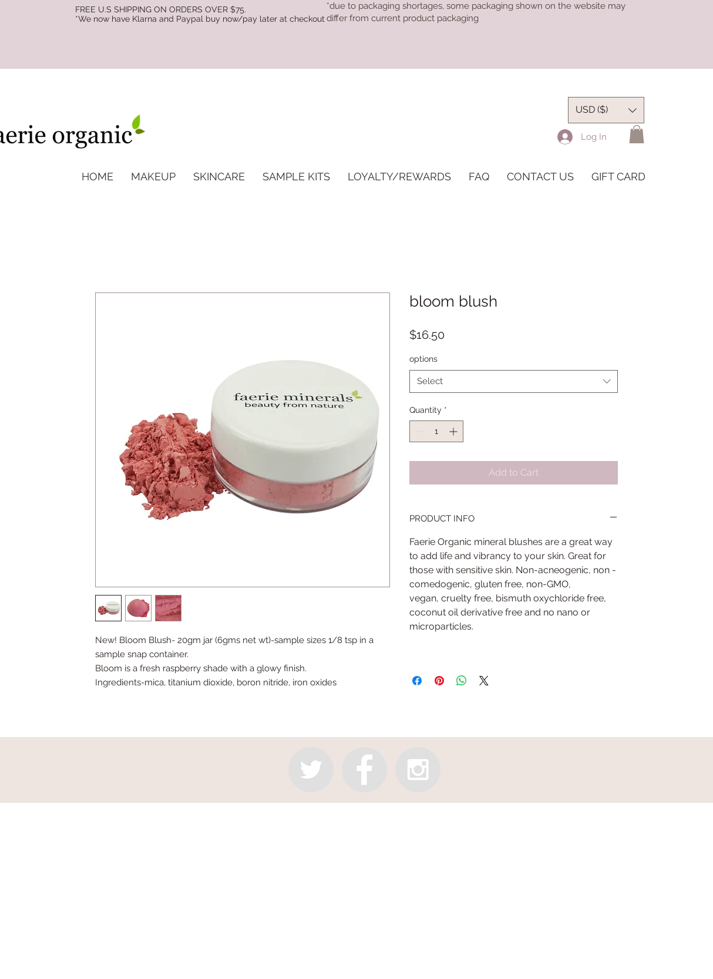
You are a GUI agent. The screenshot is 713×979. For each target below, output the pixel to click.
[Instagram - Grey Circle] (417, 769)
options (423, 359)
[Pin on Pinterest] (439, 681)
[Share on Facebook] (417, 681)
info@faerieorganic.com (354, 820)
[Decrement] (418, 431)
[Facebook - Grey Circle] (364, 769)
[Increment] (454, 431)
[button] (636, 134)
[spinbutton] (436, 431)
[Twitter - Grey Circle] (311, 769)
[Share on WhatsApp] (462, 681)
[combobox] (513, 381)
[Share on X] (484, 681)
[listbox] (606, 110)
